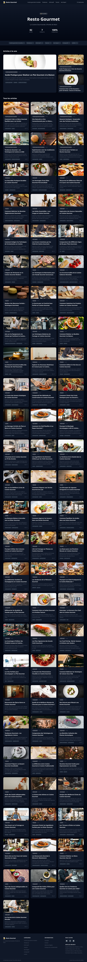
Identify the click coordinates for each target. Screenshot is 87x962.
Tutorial (57, 2)
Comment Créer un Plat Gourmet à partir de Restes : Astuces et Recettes (74, 951)
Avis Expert (63, 2)
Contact (46, 942)
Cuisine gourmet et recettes (34, 2)
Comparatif (66, 43)
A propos (47, 940)
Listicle (75, 43)
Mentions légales (49, 945)
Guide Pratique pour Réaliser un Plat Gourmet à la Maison (74, 947)
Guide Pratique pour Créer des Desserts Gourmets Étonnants (72, 949)
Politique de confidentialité (51, 947)
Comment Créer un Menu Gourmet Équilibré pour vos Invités (73, 953)
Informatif (51, 2)
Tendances (44, 2)
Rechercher (80, 2)
